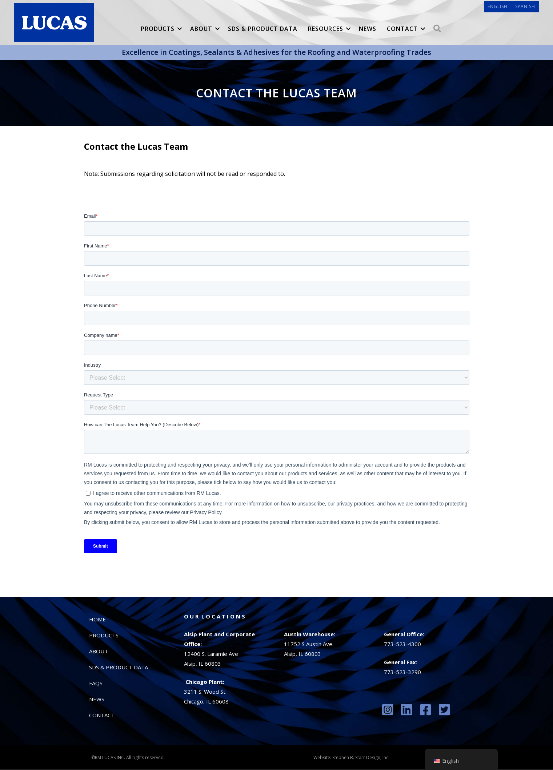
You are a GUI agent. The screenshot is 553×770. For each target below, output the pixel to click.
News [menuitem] (367, 29)
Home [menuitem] (97, 619)
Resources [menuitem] (325, 29)
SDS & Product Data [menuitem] (262, 29)
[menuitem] (497, 7)
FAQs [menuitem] (96, 683)
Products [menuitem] (158, 29)
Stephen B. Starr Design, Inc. (360, 758)
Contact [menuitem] (402, 29)
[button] (180, 29)
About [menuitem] (201, 29)
